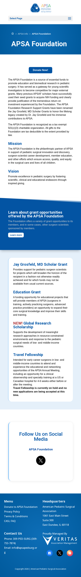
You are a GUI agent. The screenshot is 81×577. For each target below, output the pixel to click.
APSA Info (23, 34)
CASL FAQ (10, 521)
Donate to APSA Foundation (21, 507)
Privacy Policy (12, 511)
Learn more (16, 235)
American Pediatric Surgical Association (48, 569)
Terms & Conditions (16, 516)
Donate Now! (40, 70)
